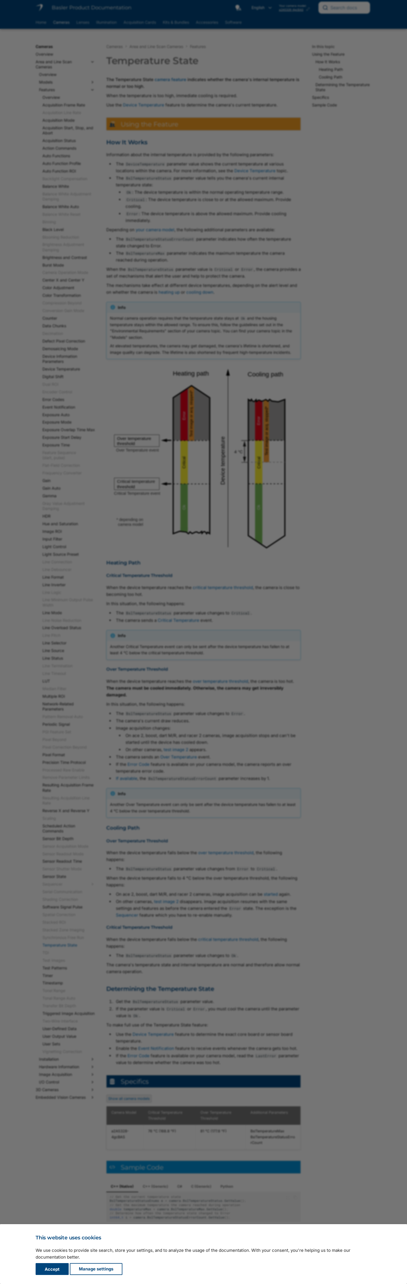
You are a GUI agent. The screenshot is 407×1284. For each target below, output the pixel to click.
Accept (52, 1269)
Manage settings (96, 1269)
